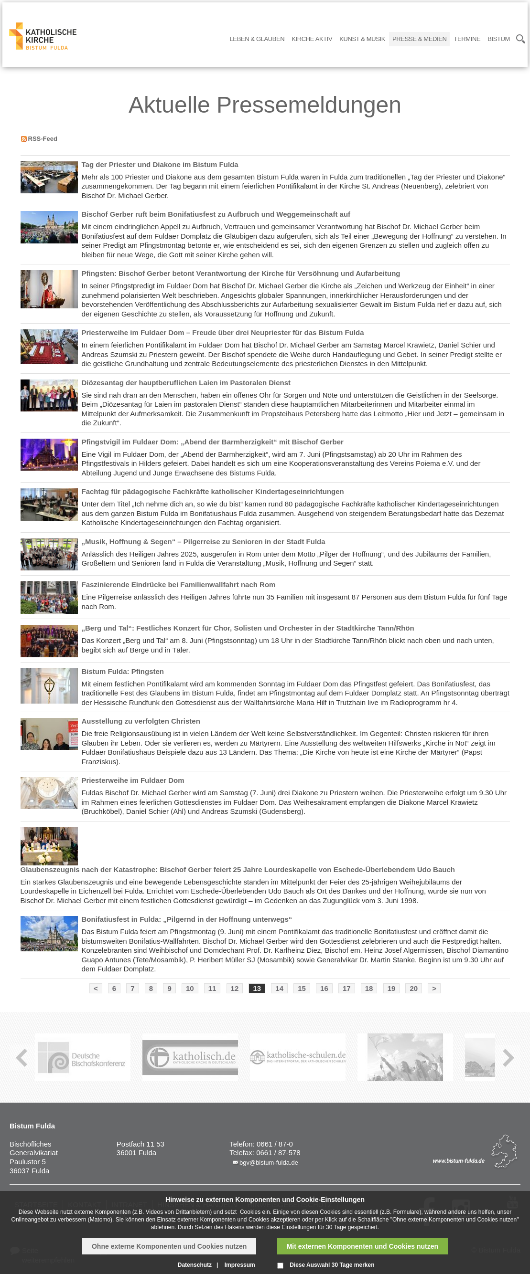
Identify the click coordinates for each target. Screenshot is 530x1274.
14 (279, 988)
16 (324, 988)
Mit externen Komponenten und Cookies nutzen (362, 1246)
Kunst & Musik (362, 38)
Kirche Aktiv (312, 38)
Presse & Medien (419, 38)
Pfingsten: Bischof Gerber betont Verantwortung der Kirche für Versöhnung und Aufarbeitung (241, 273)
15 (302, 988)
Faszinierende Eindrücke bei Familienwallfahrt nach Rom (179, 584)
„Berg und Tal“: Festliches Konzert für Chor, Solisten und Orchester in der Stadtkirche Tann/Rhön (248, 628)
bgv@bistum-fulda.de (268, 1162)
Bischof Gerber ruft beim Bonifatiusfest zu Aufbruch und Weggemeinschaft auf (216, 214)
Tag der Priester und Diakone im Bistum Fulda (160, 164)
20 (414, 988)
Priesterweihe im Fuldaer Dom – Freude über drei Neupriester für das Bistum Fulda (223, 332)
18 (369, 988)
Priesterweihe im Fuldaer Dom (133, 780)
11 (212, 988)
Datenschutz (195, 1265)
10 (190, 988)
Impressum (240, 1265)
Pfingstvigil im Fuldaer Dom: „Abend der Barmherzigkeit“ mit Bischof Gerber (213, 442)
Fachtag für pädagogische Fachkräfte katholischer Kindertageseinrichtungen (213, 491)
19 (392, 988)
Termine (467, 38)
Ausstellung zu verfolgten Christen (141, 721)
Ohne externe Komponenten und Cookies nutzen (169, 1246)
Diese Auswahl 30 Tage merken (332, 1265)
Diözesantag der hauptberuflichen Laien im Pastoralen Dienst (186, 383)
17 (347, 988)
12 (235, 988)
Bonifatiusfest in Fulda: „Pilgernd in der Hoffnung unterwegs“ (187, 919)
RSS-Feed (42, 138)
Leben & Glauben (257, 38)
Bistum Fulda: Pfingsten (123, 671)
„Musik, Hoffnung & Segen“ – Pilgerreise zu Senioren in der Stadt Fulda (203, 541)
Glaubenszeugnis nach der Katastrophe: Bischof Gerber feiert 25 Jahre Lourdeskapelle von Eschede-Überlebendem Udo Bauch (238, 869)
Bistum (498, 38)
